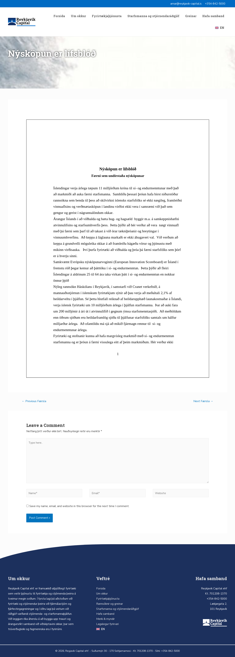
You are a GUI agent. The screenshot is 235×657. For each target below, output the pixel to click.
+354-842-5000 (215, 3)
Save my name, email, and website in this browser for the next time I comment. (79, 506)
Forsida (59, 16)
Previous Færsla (34, 401)
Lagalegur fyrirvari (107, 624)
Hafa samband (213, 16)
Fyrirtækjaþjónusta (107, 16)
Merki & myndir (105, 619)
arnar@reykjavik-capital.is (186, 3)
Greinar (190, 16)
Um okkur (78, 16)
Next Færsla (203, 401)
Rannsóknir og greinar (109, 604)
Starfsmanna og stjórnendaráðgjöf (153, 16)
